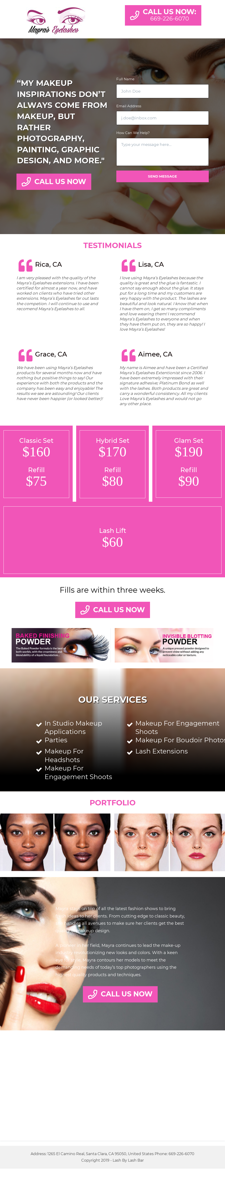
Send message (162, 176)
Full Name (125, 79)
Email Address (128, 106)
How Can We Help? (133, 133)
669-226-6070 (181, 1154)
